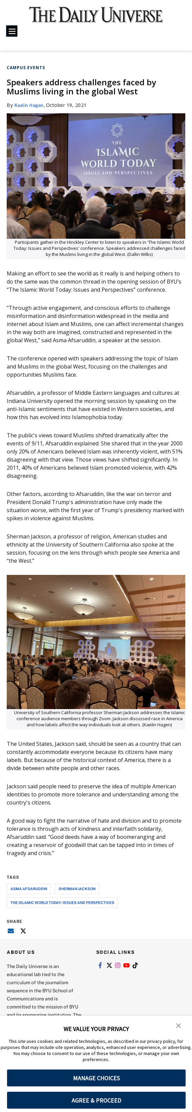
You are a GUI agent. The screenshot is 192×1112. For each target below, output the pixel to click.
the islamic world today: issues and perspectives (62, 902)
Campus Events (26, 67)
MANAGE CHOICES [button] (96, 1078)
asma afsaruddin (28, 888)
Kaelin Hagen (30, 105)
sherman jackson (77, 888)
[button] (178, 1025)
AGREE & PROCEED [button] (96, 1100)
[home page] (96, 18)
